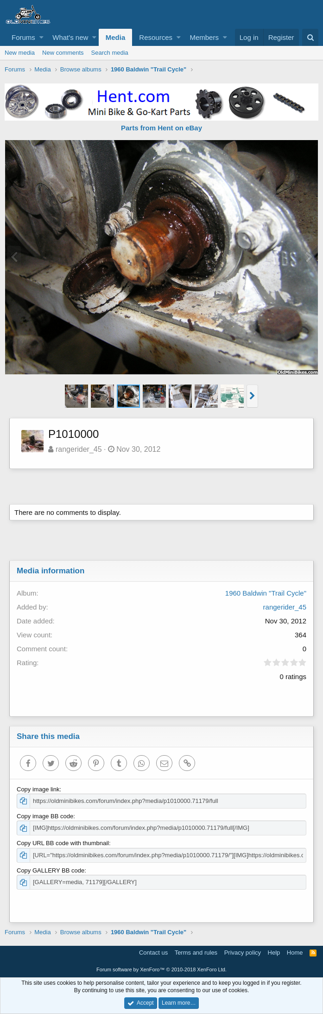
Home (295, 952)
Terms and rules (196, 952)
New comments (63, 52)
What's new (70, 37)
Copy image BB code (45, 816)
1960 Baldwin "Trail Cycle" (265, 593)
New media (20, 52)
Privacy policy (242, 952)
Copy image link (38, 789)
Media (116, 37)
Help (274, 952)
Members (204, 37)
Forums (23, 37)
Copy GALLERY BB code (50, 870)
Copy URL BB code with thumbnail (63, 843)
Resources (155, 37)
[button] (41, 37)
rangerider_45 (79, 449)
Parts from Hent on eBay (161, 128)
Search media (109, 52)
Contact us (153, 952)
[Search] (310, 37)
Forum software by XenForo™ (161, 969)
